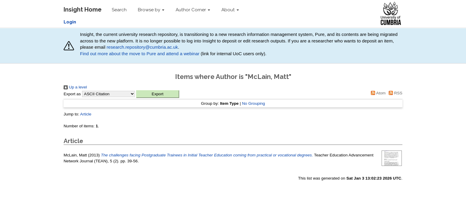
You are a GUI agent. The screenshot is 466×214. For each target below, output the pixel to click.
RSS (394, 93)
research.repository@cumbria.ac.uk (142, 47)
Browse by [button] (151, 9)
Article (85, 114)
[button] (157, 94)
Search (119, 9)
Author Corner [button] (193, 9)
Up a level (75, 87)
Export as (72, 94)
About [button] (230, 9)
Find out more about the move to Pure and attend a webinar (139, 53)
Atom (377, 93)
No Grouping (253, 103)
